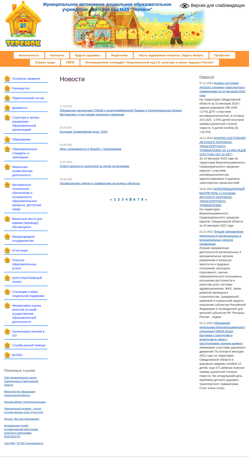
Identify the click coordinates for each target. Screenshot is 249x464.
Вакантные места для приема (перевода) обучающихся (27, 223)
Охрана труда (45, 62)
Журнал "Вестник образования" (21, 419)
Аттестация (20, 250)
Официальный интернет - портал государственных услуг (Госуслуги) (23, 410)
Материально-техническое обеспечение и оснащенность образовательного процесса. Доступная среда (26, 197)
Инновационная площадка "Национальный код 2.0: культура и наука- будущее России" (149, 62)
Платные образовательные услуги (24, 264)
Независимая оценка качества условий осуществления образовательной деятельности (26, 313)
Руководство (21, 88)
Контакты (57, 55)
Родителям (119, 55)
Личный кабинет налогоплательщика (25, 402)
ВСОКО (17, 355)
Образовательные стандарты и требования (24, 153)
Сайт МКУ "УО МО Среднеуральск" (24, 443)
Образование (21, 139)
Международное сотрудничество (23, 238)
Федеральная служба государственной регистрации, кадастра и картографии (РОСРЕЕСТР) (21, 431)
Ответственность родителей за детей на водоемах (94, 166)
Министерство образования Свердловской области (19, 393)
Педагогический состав (28, 98)
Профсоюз (222, 55)
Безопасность (29, 55)
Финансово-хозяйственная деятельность (22, 171)
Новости (206, 77)
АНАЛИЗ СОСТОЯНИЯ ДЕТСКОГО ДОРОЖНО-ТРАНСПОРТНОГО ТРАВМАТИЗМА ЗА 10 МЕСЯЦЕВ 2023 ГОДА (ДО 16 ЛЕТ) (222, 146)
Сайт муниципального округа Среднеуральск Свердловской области (21, 381)
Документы (20, 107)
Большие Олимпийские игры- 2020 (83, 131)
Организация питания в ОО (28, 333)
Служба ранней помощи (28, 345)
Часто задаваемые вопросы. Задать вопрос (171, 55)
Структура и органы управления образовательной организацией (25, 123)
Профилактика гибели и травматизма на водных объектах (100, 183)
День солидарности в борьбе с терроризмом (90, 149)
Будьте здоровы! (87, 55)
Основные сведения (26, 78)
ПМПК (70, 62)
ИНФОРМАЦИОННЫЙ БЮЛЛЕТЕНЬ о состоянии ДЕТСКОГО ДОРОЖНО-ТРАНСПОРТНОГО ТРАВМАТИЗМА (222, 197)
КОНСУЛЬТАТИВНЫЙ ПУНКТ (27, 280)
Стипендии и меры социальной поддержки (28, 293)
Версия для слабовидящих (212, 5)
